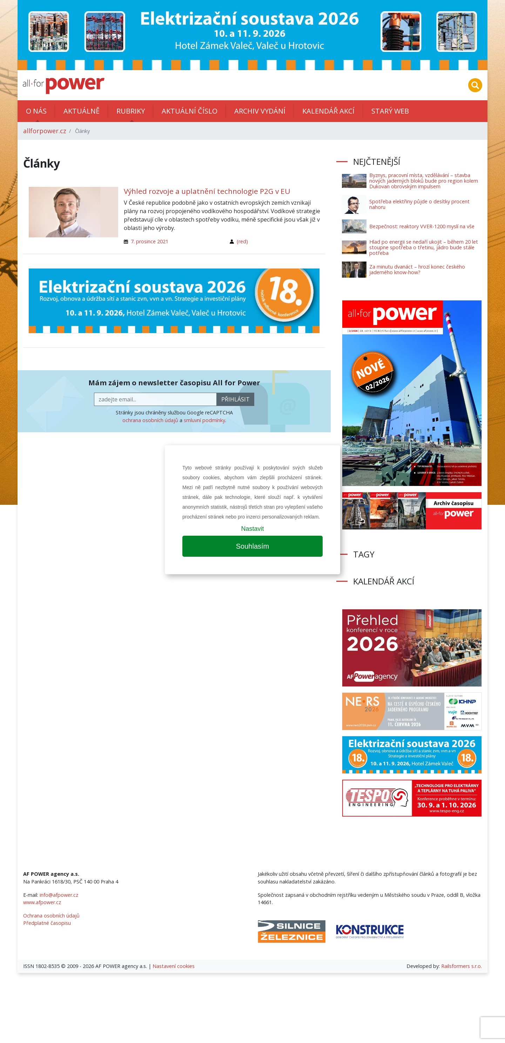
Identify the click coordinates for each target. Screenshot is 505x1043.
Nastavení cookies (174, 966)
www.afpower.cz (42, 902)
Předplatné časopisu (47, 923)
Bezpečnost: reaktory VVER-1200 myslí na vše (421, 226)
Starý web (390, 111)
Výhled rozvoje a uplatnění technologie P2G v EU (207, 191)
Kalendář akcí (328, 111)
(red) (242, 241)
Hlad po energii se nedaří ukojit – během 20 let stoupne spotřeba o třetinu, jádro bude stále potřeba (423, 247)
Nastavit (252, 528)
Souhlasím (252, 546)
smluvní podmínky (204, 420)
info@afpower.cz (59, 895)
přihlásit (235, 399)
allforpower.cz (44, 131)
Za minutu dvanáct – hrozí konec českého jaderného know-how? (417, 269)
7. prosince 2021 (149, 241)
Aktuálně (81, 111)
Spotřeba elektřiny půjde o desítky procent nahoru (419, 204)
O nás (36, 111)
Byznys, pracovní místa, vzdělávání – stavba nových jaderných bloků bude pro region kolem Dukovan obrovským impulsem (423, 181)
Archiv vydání (259, 111)
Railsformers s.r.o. (461, 966)
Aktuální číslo (189, 111)
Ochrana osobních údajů (51, 915)
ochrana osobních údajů (150, 420)
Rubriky (130, 111)
